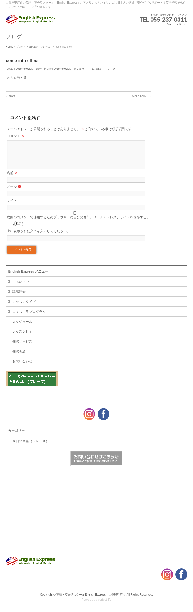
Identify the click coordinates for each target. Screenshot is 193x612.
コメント (15, 136)
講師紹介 (19, 297)
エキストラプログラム (29, 317)
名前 (12, 179)
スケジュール (22, 327)
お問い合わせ (22, 367)
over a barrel (141, 96)
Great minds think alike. (26, 393)
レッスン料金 (22, 337)
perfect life (104, 600)
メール (14, 192)
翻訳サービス (22, 347)
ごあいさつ (20, 287)
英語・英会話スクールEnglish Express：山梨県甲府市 (91, 595)
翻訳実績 (19, 357)
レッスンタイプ (24, 307)
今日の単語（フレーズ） (103, 68)
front (10, 96)
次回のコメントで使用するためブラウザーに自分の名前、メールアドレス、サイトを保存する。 (78, 223)
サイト (12, 206)
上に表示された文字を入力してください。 (38, 237)
